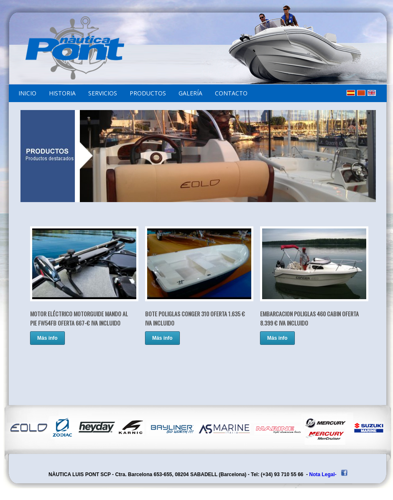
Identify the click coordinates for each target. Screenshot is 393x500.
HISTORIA (62, 93)
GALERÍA (190, 93)
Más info (47, 338)
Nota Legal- (323, 474)
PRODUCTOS (148, 93)
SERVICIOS (102, 93)
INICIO (27, 93)
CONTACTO (231, 93)
